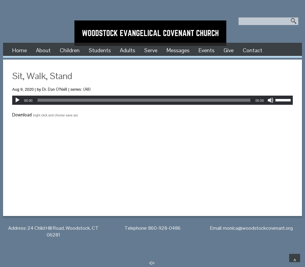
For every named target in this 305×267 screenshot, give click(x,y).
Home (19, 50)
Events (206, 50)
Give (229, 50)
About (43, 50)
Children (70, 50)
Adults (127, 50)
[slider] (144, 100)
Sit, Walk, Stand (42, 76)
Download (22, 115)
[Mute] (270, 100)
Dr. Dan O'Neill (54, 89)
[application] (152, 100)
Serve (150, 50)
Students (100, 50)
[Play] (17, 100)
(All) (86, 89)
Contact (252, 50)
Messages (178, 50)
